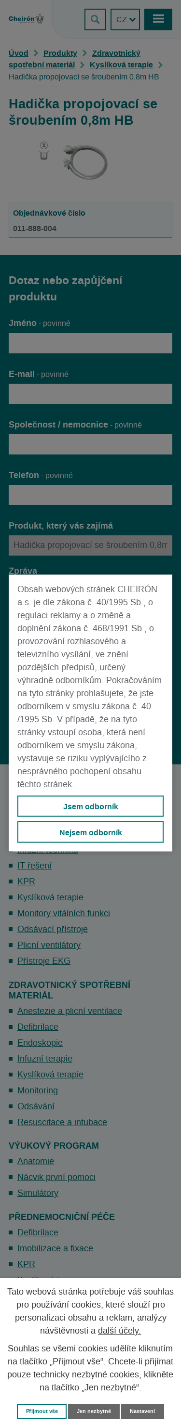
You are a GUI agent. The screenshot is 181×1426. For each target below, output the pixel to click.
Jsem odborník (90, 806)
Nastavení (142, 1411)
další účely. (119, 1331)
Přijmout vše (42, 1411)
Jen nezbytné (94, 1411)
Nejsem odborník (90, 832)
